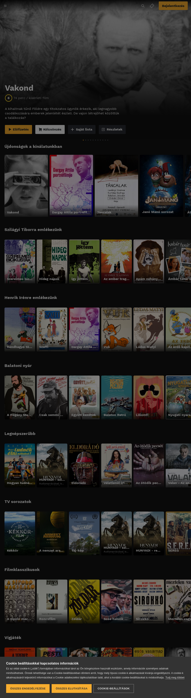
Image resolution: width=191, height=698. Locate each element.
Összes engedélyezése (28, 688)
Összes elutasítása (72, 688)
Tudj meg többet (174, 677)
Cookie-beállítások (114, 688)
